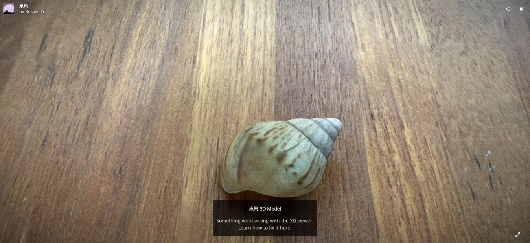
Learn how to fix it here (264, 227)
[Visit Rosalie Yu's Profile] (8, 8)
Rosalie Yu (35, 11)
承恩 (23, 6)
